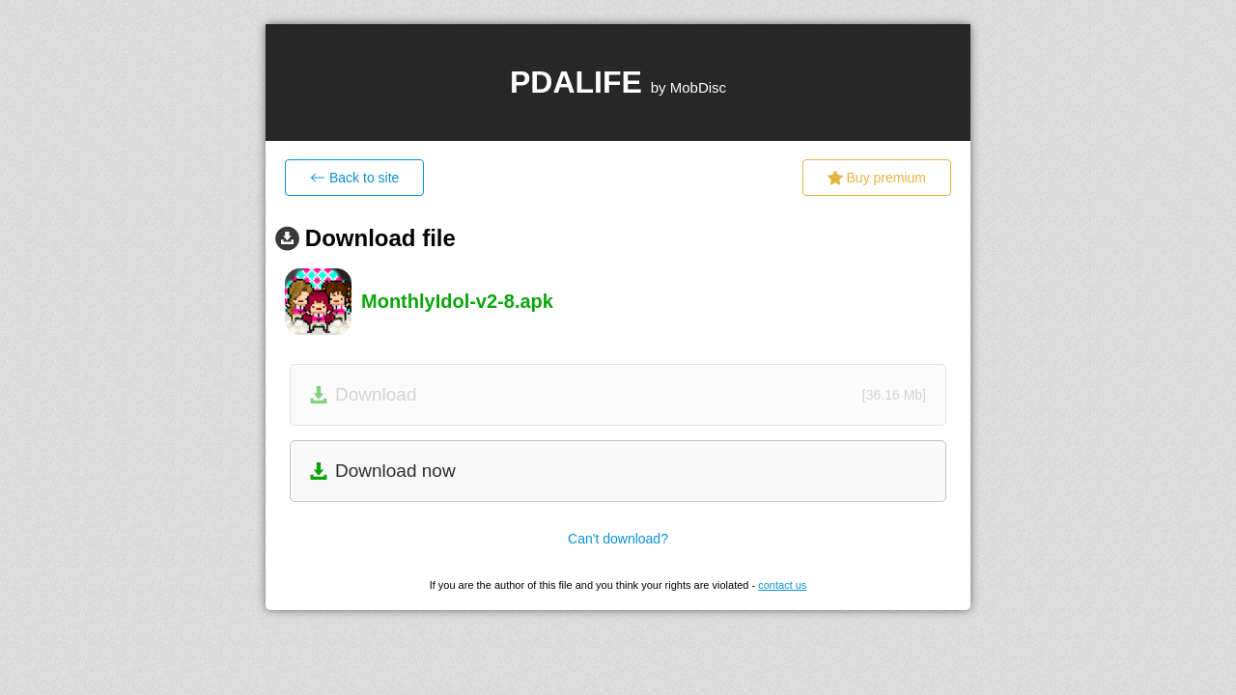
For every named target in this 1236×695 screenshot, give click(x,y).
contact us (782, 585)
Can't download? (618, 538)
